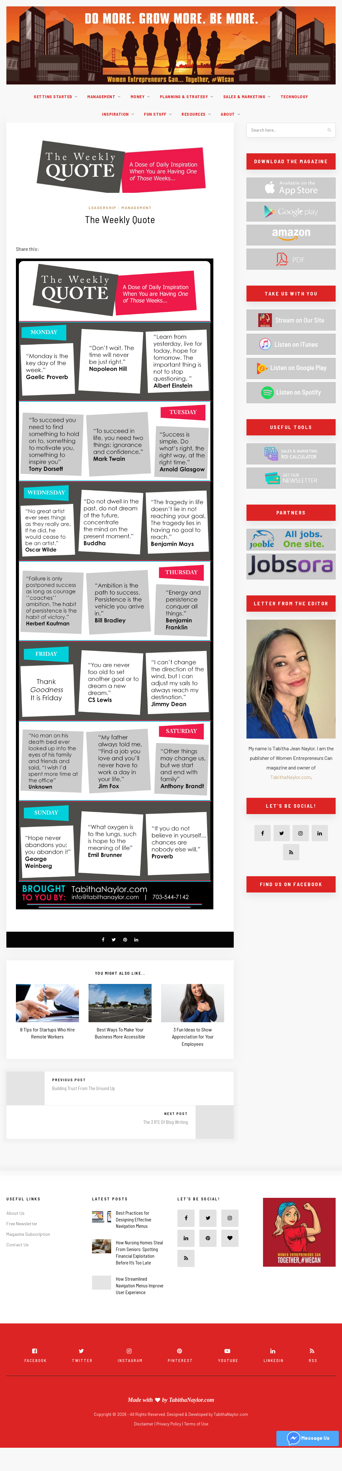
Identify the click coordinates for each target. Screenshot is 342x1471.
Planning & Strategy (184, 96)
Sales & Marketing (244, 96)
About (228, 114)
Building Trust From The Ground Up (83, 1088)
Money (138, 96)
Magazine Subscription (28, 1234)
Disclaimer (144, 1423)
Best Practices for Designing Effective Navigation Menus (133, 1219)
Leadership (102, 207)
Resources (194, 114)
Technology (294, 96)
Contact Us (17, 1244)
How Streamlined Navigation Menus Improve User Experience (139, 1285)
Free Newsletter (21, 1223)
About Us (15, 1213)
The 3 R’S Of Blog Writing (165, 1122)
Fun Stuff (155, 114)
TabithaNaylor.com (290, 777)
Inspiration (115, 114)
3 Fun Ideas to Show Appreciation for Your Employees (193, 1036)
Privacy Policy (169, 1423)
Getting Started (53, 96)
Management (101, 96)
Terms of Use (196, 1423)
